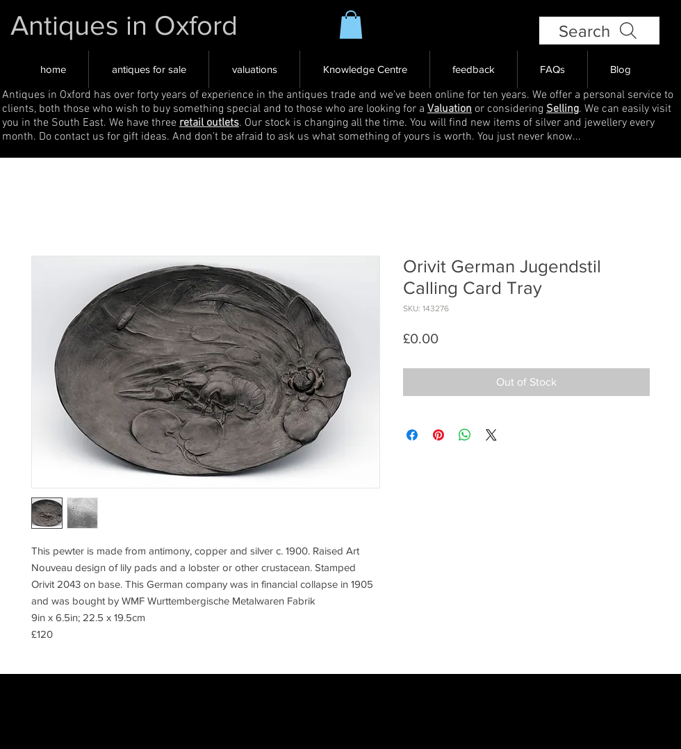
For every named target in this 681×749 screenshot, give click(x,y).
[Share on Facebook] (412, 435)
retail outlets (209, 123)
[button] (351, 24)
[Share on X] (491, 435)
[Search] (599, 30)
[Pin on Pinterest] (438, 435)
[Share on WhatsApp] (465, 435)
